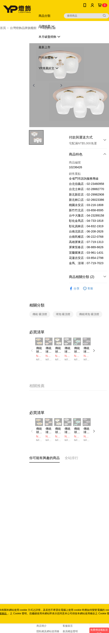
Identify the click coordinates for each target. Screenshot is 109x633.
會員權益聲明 (70, 631)
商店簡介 (41, 625)
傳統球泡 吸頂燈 (89, 314)
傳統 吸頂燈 (39, 314)
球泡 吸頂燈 (63, 314)
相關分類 (36, 305)
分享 (74, 288)
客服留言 (68, 625)
